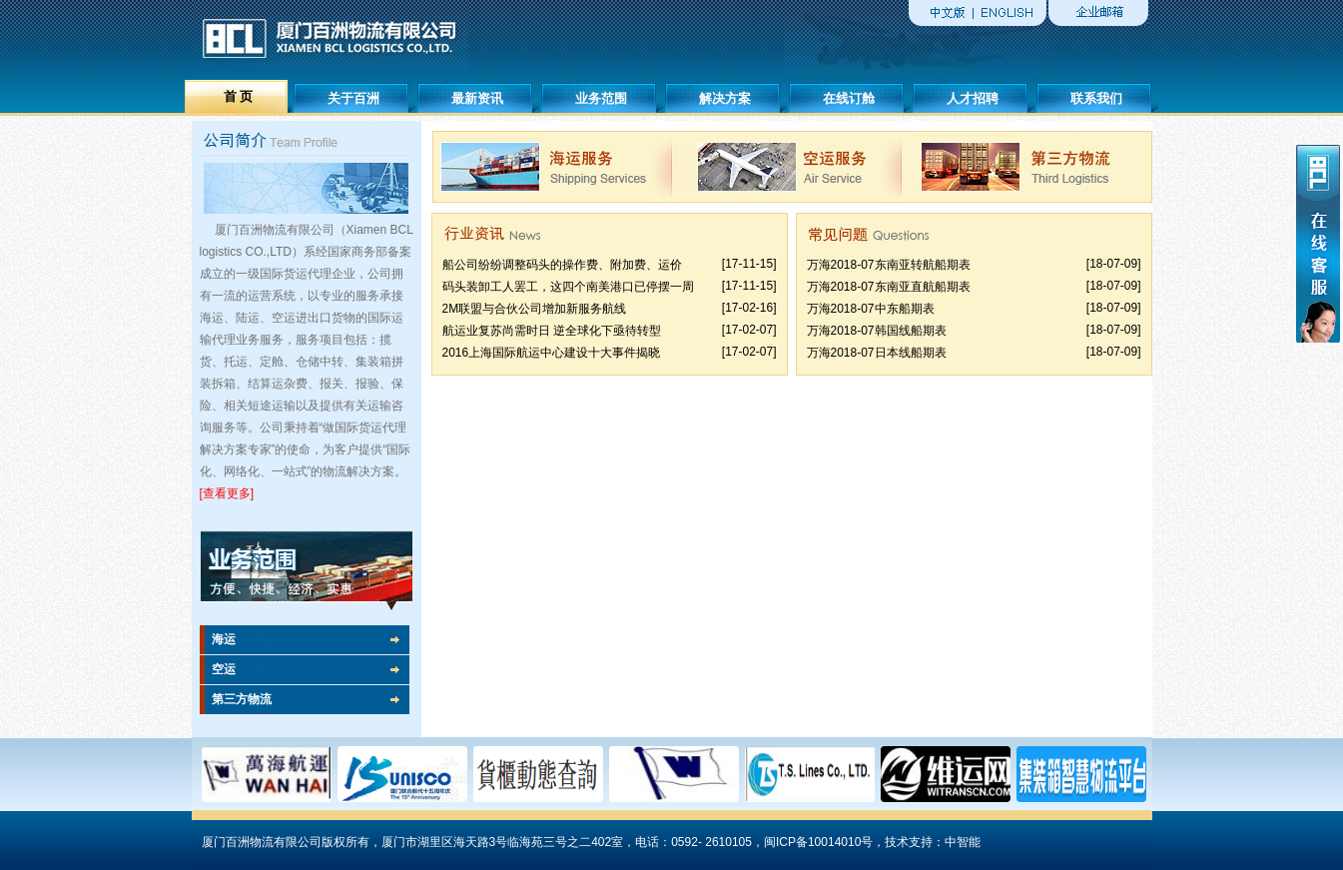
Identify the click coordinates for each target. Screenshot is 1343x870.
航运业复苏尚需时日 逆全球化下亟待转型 (551, 331)
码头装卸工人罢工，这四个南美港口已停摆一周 (568, 287)
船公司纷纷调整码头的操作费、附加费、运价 (562, 265)
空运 (224, 669)
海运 (224, 639)
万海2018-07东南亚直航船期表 (889, 287)
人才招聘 (973, 98)
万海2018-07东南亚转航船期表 (889, 265)
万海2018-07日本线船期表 (877, 353)
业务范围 (601, 98)
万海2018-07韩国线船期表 (877, 331)
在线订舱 (849, 98)
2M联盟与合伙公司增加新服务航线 (534, 309)
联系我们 (1096, 98)
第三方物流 (242, 699)
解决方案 (725, 98)
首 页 (239, 96)
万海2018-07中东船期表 (871, 309)
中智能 (963, 842)
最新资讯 (477, 98)
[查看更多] (227, 493)
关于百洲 (353, 98)
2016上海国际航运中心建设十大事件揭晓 (551, 353)
